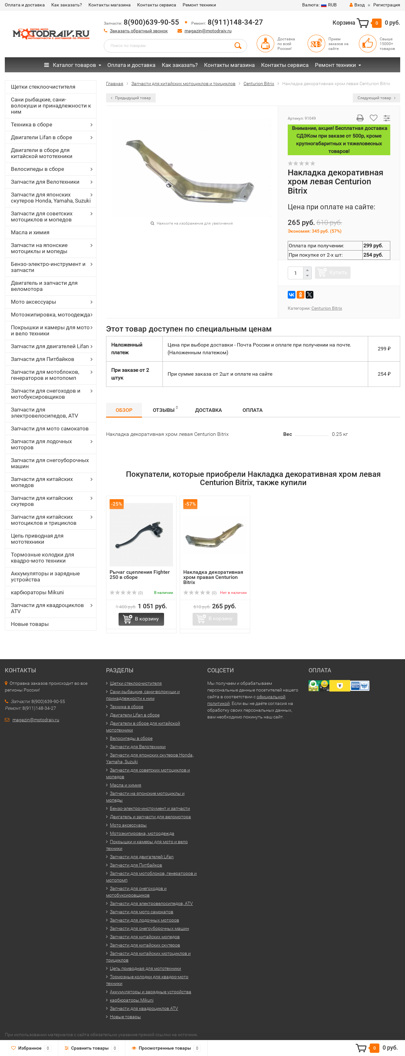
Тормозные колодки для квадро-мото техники (42, 557)
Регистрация (386, 4)
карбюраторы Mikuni (37, 592)
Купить (338, 272)
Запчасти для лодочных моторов (41, 444)
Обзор (124, 410)
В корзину (147, 619)
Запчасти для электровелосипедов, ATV (44, 412)
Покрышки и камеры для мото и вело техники (50, 330)
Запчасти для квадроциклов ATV (47, 608)
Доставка (208, 410)
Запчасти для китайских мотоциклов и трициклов (44, 520)
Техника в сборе (31, 124)
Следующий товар (376, 98)
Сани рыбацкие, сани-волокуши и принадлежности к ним (51, 105)
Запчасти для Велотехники (45, 182)
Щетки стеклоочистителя (43, 87)
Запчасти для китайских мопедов (42, 482)
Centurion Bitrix (326, 308)
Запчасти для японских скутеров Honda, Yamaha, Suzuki (51, 197)
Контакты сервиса (156, 4)
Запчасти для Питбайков (42, 359)
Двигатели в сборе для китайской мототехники (41, 153)
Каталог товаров (70, 65)
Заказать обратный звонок (139, 30)
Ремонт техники (199, 4)
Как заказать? (66, 4)
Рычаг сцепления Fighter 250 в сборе (140, 574)
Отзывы (165, 409)
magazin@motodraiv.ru (208, 30)
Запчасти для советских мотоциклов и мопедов (41, 216)
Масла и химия (30, 232)
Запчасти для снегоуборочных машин (50, 463)
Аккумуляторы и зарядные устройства (45, 576)
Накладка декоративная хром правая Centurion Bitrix (213, 577)
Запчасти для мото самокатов (50, 428)
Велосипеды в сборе (37, 169)
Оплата (253, 410)
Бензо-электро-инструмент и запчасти (48, 267)
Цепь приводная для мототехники (37, 538)
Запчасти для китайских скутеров (42, 501)
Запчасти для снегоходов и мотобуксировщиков (45, 394)
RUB (319, 4)
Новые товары (30, 624)
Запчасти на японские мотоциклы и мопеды (39, 248)
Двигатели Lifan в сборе (41, 137)
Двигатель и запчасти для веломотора (44, 286)
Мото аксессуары (33, 302)
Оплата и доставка (25, 4)
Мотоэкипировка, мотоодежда (50, 314)
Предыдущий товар (131, 98)
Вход (357, 4)
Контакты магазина (109, 4)
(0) (126, 593)
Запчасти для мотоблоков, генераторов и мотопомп (45, 375)
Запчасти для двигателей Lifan (50, 346)
